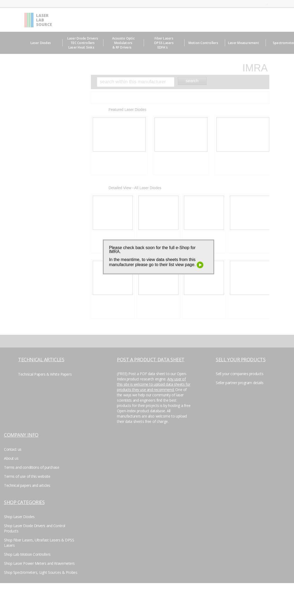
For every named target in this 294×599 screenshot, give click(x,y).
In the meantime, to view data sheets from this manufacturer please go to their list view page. (156, 262)
